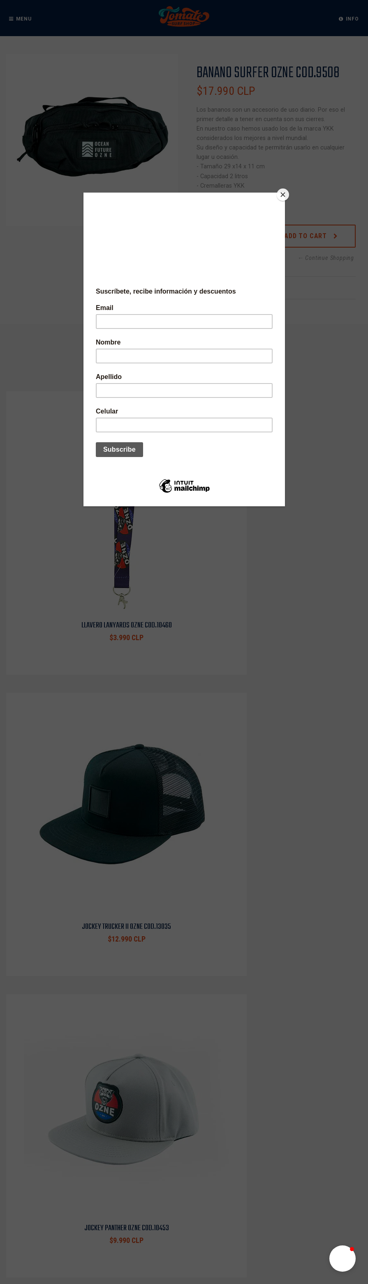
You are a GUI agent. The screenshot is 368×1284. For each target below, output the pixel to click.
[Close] (283, 194)
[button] (342, 1258)
